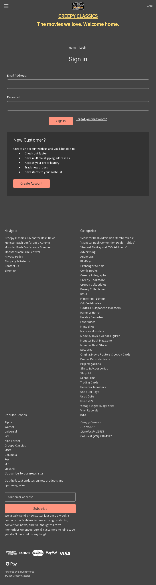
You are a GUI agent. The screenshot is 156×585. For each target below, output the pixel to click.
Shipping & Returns (17, 259)
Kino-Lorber (12, 439)
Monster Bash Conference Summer (28, 245)
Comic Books (89, 269)
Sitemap (10, 269)
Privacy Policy (14, 255)
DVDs (83, 292)
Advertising (88, 250)
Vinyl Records (89, 408)
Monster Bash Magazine (96, 338)
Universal (11, 429)
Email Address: (17, 75)
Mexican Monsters (92, 329)
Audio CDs (87, 255)
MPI (7, 462)
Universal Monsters (93, 385)
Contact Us (12, 264)
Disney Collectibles (93, 287)
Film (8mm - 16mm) (92, 296)
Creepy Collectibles (93, 283)
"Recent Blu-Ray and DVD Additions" (103, 245)
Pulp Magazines (90, 362)
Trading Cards (89, 380)
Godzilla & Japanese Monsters (100, 306)
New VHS (86, 348)
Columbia (11, 453)
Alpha (8, 420)
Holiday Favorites (91, 315)
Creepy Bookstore (92, 278)
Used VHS (86, 399)
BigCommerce (26, 569)
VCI (7, 434)
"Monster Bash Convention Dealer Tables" (107, 241)
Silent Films (87, 376)
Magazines (87, 324)
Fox (7, 457)
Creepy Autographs (93, 273)
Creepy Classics (15, 443)
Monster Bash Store (93, 343)
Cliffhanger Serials (92, 264)
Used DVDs (87, 394)
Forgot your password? (91, 119)
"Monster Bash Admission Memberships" (107, 236)
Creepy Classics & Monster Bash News (30, 236)
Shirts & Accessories (94, 366)
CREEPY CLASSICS (78, 16)
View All (10, 467)
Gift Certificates (90, 301)
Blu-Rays (86, 259)
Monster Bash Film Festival (22, 250)
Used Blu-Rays (89, 390)
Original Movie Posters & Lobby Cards (105, 352)
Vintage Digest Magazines (97, 404)
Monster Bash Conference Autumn (27, 241)
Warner (9, 425)
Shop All (85, 371)
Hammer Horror (90, 310)
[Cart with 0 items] (150, 5)
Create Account (31, 181)
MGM (8, 448)
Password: (14, 97)
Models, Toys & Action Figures (100, 334)
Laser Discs (87, 320)
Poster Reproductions (95, 357)
